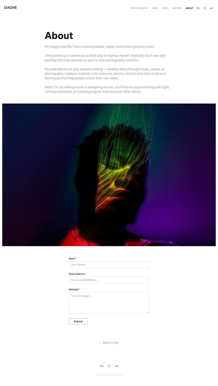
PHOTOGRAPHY (139, 8)
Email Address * (77, 274)
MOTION (177, 8)
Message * (74, 289)
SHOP (155, 8)
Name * (72, 258)
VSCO (165, 8)
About (189, 8)
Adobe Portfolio (115, 374)
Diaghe (10, 7)
